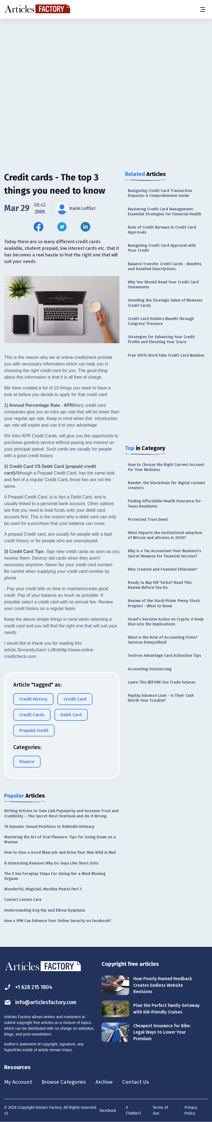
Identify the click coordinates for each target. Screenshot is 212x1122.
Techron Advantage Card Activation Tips (164, 655)
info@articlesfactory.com (42, 1002)
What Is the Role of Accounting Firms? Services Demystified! (162, 640)
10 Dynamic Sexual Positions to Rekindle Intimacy (49, 826)
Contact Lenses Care (22, 899)
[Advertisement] (106, 62)
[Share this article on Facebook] (38, 227)
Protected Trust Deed (148, 519)
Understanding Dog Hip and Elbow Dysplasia (44, 910)
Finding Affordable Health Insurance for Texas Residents (164, 503)
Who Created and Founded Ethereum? (162, 569)
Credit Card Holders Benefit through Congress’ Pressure (161, 321)
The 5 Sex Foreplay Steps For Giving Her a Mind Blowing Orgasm (54, 876)
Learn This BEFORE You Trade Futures (161, 682)
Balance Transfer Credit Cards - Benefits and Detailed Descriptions (164, 266)
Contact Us (139, 1082)
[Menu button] (202, 9)
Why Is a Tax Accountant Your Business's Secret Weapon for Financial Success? (164, 553)
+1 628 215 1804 (29, 987)
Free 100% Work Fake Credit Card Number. (166, 355)
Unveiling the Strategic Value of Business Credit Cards (165, 303)
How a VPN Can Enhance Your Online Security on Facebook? (57, 920)
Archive (107, 1082)
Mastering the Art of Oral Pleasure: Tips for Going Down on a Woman (60, 839)
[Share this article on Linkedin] (85, 227)
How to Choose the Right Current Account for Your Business (166, 467)
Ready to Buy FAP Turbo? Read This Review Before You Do (160, 585)
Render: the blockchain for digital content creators (166, 485)
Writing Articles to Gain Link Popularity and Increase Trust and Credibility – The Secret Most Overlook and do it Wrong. (61, 813)
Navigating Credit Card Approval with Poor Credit (162, 248)
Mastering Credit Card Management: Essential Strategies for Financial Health (164, 211)
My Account (18, 1082)
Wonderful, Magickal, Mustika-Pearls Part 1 (42, 889)
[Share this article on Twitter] (62, 227)
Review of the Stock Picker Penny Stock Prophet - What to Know (164, 603)
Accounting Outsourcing (149, 669)
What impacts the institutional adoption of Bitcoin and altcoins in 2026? (165, 535)
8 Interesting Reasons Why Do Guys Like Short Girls (51, 863)
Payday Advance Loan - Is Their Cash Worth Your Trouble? (161, 698)
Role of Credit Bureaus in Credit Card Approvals (162, 230)
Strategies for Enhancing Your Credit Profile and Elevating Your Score (161, 339)
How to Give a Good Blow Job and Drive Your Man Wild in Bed (60, 852)
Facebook (107, 1111)
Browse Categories (65, 1082)
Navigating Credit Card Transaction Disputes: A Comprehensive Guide (160, 193)
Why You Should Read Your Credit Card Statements (163, 284)
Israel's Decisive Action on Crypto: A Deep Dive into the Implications (166, 622)
